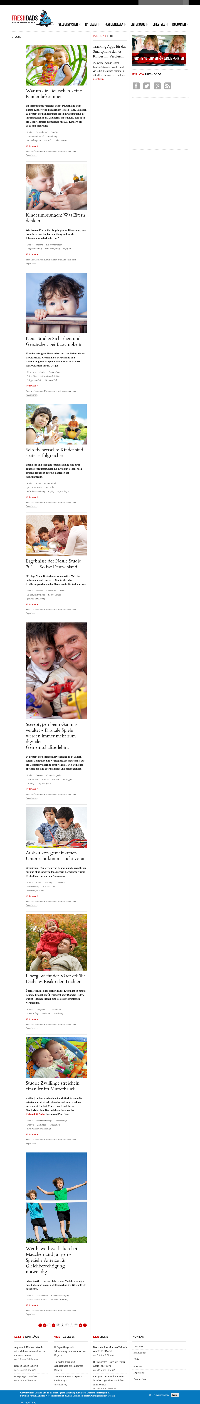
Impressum (139, 1372)
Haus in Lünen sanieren (26, 1366)
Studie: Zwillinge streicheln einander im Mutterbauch (53, 1086)
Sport (38, 483)
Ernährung (51, 590)
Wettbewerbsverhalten (37, 1299)
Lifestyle (160, 24)
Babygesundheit (34, 380)
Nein (174, 1395)
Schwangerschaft (43, 1120)
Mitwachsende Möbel (50, 376)
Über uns (138, 1346)
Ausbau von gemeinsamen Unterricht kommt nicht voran (56, 856)
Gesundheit (56, 1009)
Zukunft (47, 140)
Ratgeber (92, 24)
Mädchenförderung (59, 1299)
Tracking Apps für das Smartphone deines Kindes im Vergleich (109, 51)
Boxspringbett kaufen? (25, 1376)
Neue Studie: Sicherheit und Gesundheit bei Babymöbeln (53, 341)
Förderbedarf (33, 886)
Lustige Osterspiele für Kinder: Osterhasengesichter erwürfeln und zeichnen (108, 1380)
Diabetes (46, 1013)
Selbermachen (69, 24)
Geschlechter (42, 1295)
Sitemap (138, 1366)
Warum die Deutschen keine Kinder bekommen (54, 94)
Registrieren (31, 155)
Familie (54, 132)
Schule (39, 882)
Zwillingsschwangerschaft (39, 1128)
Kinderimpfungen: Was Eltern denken (55, 218)
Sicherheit (31, 372)
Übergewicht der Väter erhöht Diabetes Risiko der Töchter (55, 979)
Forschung (52, 136)
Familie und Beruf (35, 136)
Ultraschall (54, 1125)
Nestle (62, 590)
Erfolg (51, 491)
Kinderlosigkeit (34, 140)
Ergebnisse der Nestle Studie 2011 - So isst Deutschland (53, 564)
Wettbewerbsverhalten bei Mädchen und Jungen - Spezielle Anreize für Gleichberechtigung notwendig (51, 1260)
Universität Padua (35, 1114)
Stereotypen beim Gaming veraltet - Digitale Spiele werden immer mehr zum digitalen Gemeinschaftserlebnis (51, 735)
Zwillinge (41, 1125)
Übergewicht (42, 1009)
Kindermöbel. (51, 380)
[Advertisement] (147, 14)
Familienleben (115, 24)
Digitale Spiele (44, 783)
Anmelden (66, 151)
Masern (39, 244)
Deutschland (41, 132)
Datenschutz (140, 1379)
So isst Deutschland (36, 595)
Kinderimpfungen (54, 244)
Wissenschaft (50, 483)
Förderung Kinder (35, 890)
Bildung (49, 882)
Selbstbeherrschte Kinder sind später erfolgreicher (54, 453)
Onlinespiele (32, 779)
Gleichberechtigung (60, 1295)
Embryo (30, 1125)
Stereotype (67, 779)
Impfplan (67, 248)
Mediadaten (140, 1352)
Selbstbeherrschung (36, 491)
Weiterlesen (32, 145)
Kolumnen (180, 24)
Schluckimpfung (52, 248)
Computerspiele (53, 775)
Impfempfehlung (34, 248)
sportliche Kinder (35, 487)
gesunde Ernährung (36, 598)
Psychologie (63, 491)
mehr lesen (98, 79)
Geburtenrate (61, 140)
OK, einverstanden (159, 1395)
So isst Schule (54, 595)
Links (136, 1359)
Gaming (30, 783)
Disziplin (50, 487)
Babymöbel (32, 376)
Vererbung (58, 1013)
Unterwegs (139, 24)
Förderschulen (49, 886)
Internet (39, 775)
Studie (30, 132)
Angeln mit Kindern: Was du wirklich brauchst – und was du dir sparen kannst (30, 1351)
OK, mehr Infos (28, 1402)
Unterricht (60, 882)
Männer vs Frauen (50, 779)
